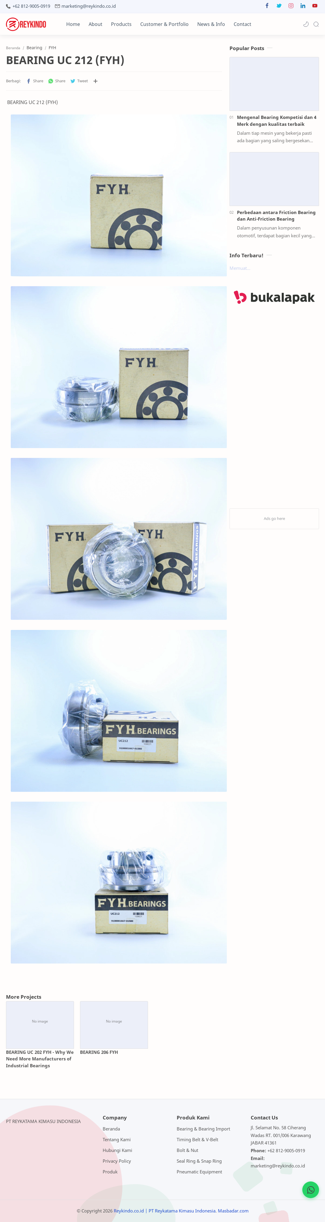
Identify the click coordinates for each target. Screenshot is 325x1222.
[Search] (316, 24)
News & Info (211, 24)
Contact (242, 24)
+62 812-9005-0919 (31, 6)
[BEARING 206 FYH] (114, 1021)
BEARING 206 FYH (99, 1052)
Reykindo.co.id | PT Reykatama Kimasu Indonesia (164, 1211)
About (95, 24)
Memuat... (239, 268)
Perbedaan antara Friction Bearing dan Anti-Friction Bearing (276, 215)
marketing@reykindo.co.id (88, 6)
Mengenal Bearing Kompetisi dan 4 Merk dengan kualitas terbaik (276, 120)
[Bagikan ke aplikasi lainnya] (95, 81)
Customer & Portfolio (164, 24)
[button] (267, 7)
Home (73, 24)
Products (121, 24)
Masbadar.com (233, 1211)
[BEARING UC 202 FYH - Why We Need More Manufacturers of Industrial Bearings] (40, 1021)
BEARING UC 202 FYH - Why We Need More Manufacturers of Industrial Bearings (40, 1059)
